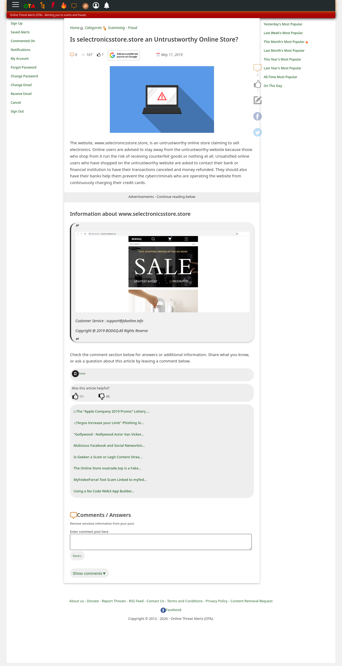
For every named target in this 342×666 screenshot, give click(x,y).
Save (79, 373)
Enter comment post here (89, 531)
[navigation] (257, 84)
